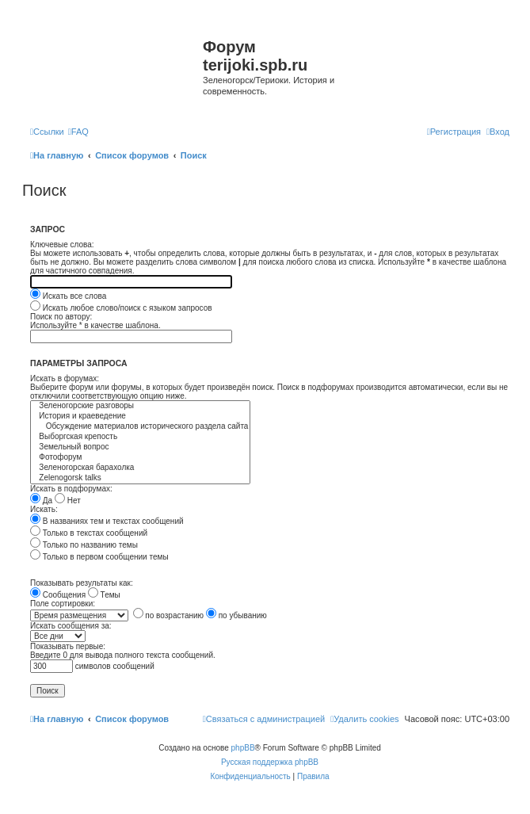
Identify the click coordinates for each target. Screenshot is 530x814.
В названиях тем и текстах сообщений (107, 521)
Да (41, 500)
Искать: (44, 509)
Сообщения (58, 594)
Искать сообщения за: (71, 625)
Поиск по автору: (61, 316)
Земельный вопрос (140, 447)
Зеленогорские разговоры (140, 406)
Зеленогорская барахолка (140, 468)
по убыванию (236, 615)
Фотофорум (140, 458)
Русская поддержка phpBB (269, 762)
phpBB (243, 747)
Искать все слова (68, 296)
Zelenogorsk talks (140, 478)
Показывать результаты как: (81, 583)
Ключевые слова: (62, 244)
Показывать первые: (67, 646)
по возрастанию (168, 615)
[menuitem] (78, 131)
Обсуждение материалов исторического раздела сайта (140, 427)
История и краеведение (140, 416)
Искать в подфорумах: (71, 488)
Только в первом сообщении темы (99, 556)
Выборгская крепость (140, 437)
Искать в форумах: (64, 378)
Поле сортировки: (62, 603)
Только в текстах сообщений (88, 533)
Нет (68, 500)
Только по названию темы (84, 545)
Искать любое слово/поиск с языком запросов (121, 308)
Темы (104, 594)
